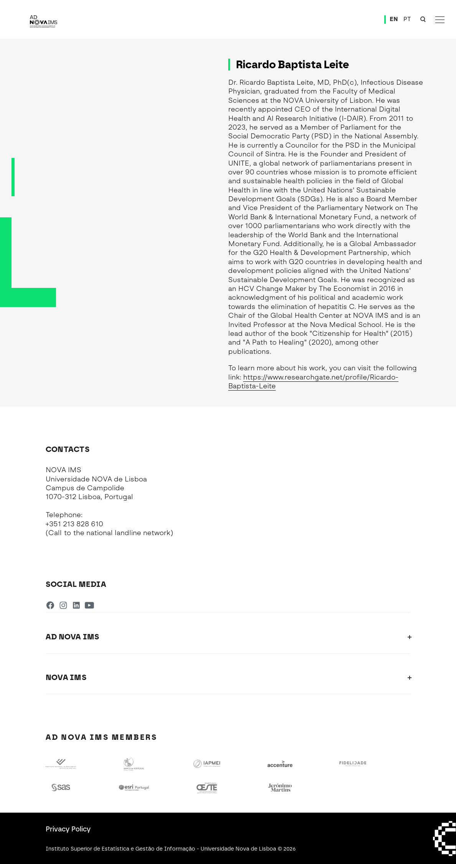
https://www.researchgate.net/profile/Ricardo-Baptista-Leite (313, 381)
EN (394, 19)
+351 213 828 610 (74, 524)
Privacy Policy (68, 829)
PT (407, 19)
